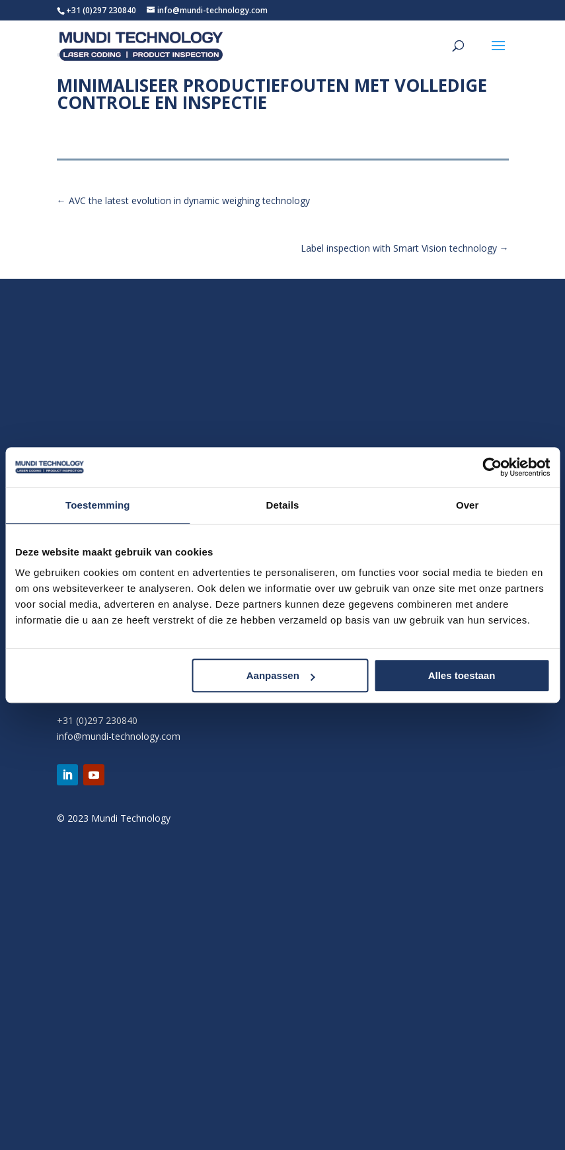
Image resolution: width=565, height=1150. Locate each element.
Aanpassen (280, 675)
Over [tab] (467, 505)
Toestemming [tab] (97, 505)
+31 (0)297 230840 (101, 10)
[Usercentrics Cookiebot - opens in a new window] (492, 467)
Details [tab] (282, 505)
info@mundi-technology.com (118, 736)
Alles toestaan (462, 675)
